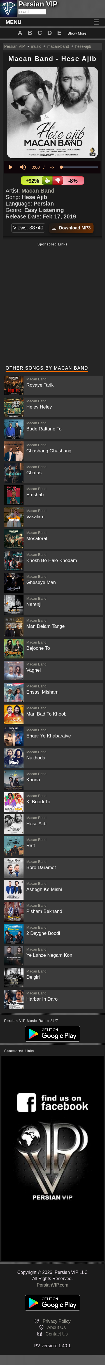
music (36, 46)
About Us (56, 1327)
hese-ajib (83, 46)
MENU (14, 22)
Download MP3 (71, 227)
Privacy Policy (57, 1321)
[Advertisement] (52, 304)
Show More (76, 33)
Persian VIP (14, 46)
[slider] (79, 167)
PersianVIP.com (52, 1285)
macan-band (58, 46)
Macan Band (38, 191)
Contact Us (57, 1334)
